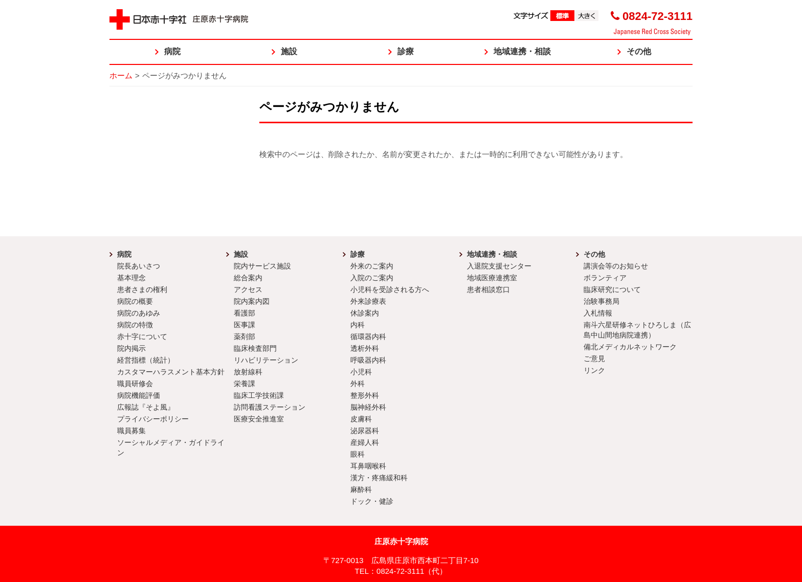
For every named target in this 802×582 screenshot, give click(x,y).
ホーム (120, 75)
